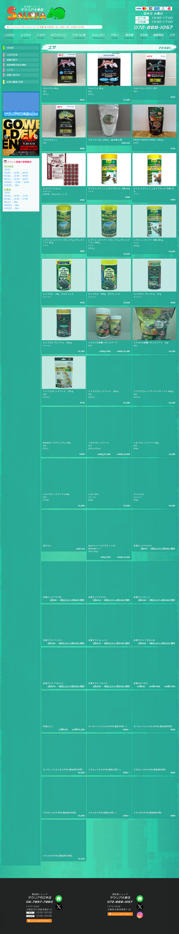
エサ (172, 36)
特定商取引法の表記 (16, 65)
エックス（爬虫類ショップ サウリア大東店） (139, 906)
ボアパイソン (58, 36)
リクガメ (9, 36)
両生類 (129, 36)
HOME (10, 48)
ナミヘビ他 (78, 36)
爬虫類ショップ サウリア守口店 (21, 101)
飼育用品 (158, 36)
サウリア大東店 (32, 8)
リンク (10, 70)
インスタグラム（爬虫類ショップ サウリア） (139, 914)
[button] (6, 137)
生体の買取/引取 (15, 82)
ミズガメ (25, 36)
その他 (144, 36)
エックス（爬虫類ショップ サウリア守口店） (58, 906)
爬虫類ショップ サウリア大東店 (139, 898)
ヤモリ (115, 36)
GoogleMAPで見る (40, 921)
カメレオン (98, 36)
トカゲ (41, 36)
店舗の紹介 (12, 60)
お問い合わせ (13, 75)
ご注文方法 (12, 55)
